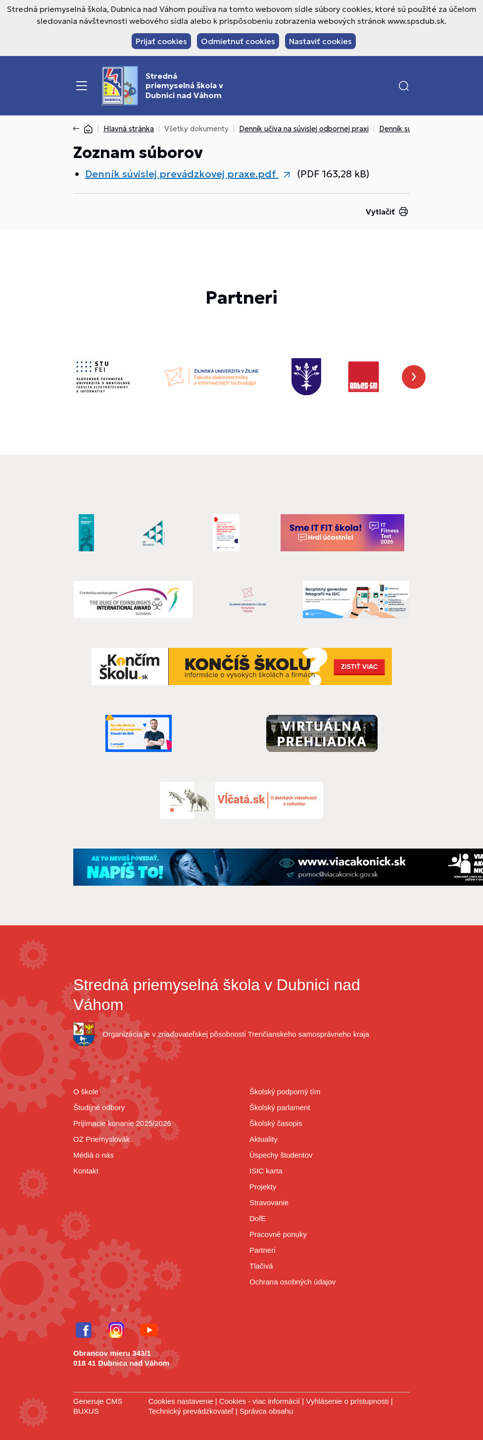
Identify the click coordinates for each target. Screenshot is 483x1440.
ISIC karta (266, 1171)
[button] (404, 86)
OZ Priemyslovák (101, 1139)
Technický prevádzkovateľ (191, 1411)
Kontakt (85, 1171)
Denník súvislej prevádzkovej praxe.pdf (182, 173)
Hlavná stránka (128, 128)
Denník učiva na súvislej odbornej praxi (304, 128)
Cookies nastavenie (180, 1401)
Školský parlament (279, 1107)
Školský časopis (275, 1123)
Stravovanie (269, 1202)
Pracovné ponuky (278, 1234)
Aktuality (263, 1139)
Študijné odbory (99, 1107)
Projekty (262, 1186)
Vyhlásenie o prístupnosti (347, 1401)
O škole (85, 1091)
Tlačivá (261, 1266)
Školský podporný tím (284, 1091)
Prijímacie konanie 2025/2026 (122, 1123)
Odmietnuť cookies (238, 41)
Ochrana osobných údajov (292, 1282)
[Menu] (81, 86)
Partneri (262, 1250)
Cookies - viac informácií (259, 1401)
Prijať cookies (161, 41)
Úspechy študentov (281, 1155)
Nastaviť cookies (320, 41)
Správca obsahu (266, 1411)
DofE (257, 1218)
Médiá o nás (93, 1155)
